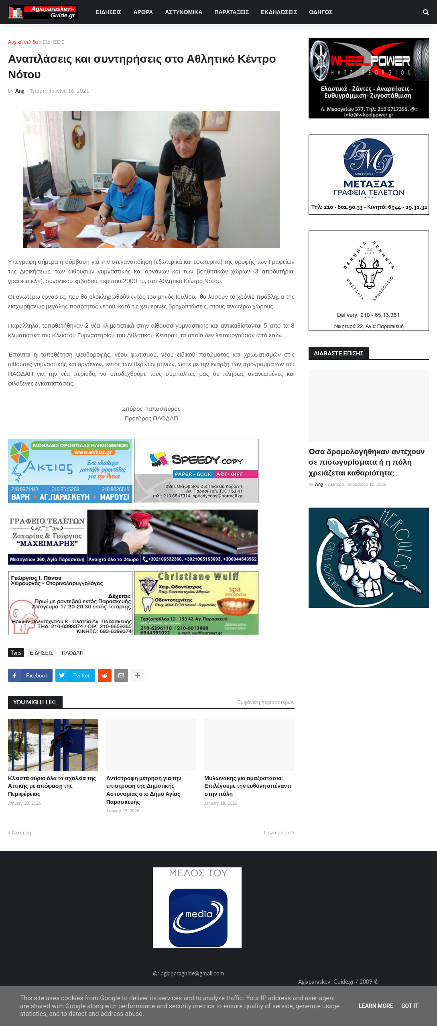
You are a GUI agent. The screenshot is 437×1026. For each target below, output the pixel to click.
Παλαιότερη (277, 832)
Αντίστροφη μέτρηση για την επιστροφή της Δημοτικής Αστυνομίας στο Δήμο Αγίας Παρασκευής (143, 790)
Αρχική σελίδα (23, 42)
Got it (410, 1006)
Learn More (376, 1006)
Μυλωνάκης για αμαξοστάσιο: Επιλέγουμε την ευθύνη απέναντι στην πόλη (247, 786)
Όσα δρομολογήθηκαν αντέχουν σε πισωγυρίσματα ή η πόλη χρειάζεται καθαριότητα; (367, 462)
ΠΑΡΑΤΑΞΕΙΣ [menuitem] (231, 11)
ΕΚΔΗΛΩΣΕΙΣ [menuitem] (279, 11)
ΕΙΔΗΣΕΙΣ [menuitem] (108, 11)
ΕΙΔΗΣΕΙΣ (54, 42)
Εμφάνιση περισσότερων (266, 702)
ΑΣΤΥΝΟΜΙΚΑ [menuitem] (183, 11)
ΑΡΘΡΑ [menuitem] (143, 11)
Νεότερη (21, 832)
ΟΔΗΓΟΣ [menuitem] (320, 11)
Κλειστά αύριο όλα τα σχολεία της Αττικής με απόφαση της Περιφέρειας (52, 786)
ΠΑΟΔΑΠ (72, 652)
